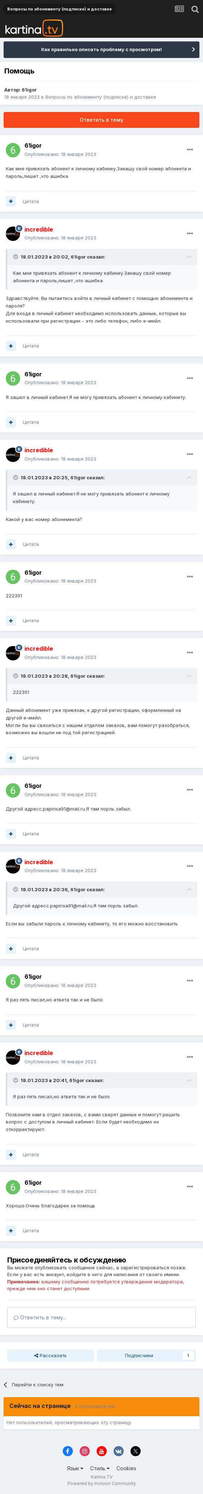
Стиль (100, 1468)
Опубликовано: (60, 154)
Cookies (126, 1468)
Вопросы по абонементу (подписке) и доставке (100, 97)
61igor (29, 90)
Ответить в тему (101, 120)
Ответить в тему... (40, 1317)
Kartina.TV (101, 1477)
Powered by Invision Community (101, 1483)
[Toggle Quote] (16, 257)
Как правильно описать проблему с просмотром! (101, 49)
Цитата (31, 201)
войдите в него (84, 1274)
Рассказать (50, 1355)
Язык (75, 1468)
